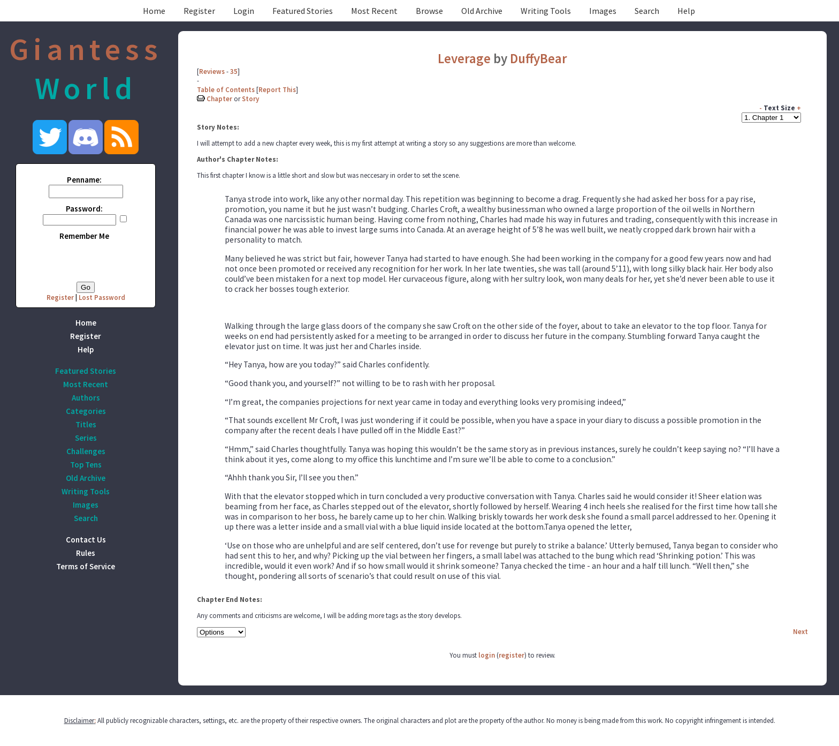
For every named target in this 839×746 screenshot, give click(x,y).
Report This (277, 89)
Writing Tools (546, 10)
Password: (84, 209)
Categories (86, 411)
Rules (85, 553)
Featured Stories (302, 10)
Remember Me (84, 236)
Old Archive (481, 10)
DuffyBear (538, 58)
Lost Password (102, 297)
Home (154, 10)
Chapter (219, 98)
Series (86, 438)
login (486, 655)
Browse (429, 10)
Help (686, 10)
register (511, 655)
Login (243, 10)
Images (602, 10)
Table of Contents (226, 89)
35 (234, 71)
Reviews (212, 71)
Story (250, 98)
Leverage (465, 58)
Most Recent (374, 10)
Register (199, 10)
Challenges (85, 451)
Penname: (84, 180)
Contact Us (86, 539)
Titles (85, 424)
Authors (86, 398)
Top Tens (86, 464)
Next (800, 631)
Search (647, 10)
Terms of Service (85, 566)
